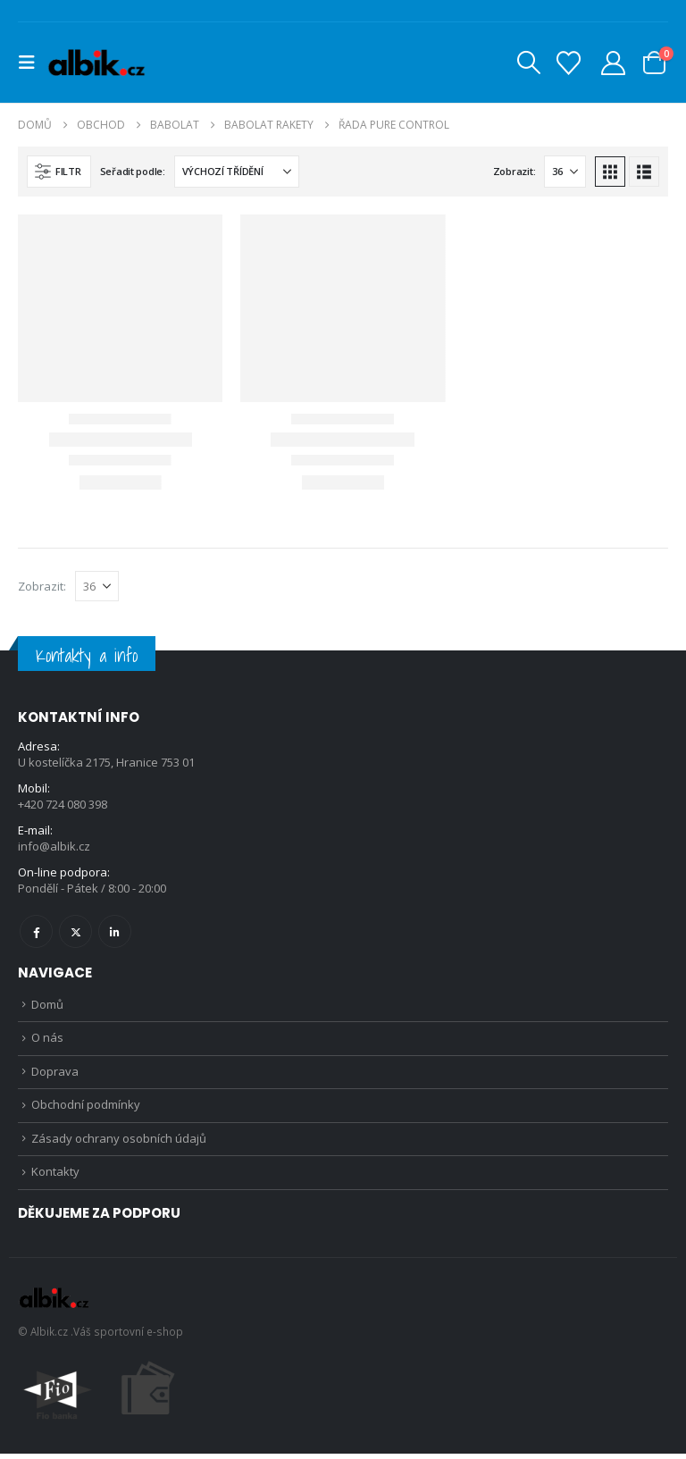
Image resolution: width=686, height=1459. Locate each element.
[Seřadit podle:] (236, 171)
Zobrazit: (514, 171)
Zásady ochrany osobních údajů (118, 1143)
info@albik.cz (54, 847)
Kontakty (55, 1178)
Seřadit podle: (132, 171)
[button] (32, 62)
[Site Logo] (96, 63)
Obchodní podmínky (85, 1109)
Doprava (55, 1074)
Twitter (75, 931)
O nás (47, 1040)
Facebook (36, 931)
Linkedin (114, 931)
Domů (47, 1005)
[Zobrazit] (565, 171)
